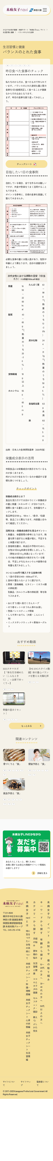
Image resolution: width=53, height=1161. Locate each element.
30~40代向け (24, 70)
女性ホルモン (34, 795)
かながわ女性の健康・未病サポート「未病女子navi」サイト (24, 29)
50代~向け (36, 70)
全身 (21, 694)
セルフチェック (28, 65)
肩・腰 (15, 734)
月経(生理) (8, 845)
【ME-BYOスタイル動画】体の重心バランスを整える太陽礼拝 (39, 677)
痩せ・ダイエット (36, 800)
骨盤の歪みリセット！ (12, 722)
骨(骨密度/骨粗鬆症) (12, 795)
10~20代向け (11, 70)
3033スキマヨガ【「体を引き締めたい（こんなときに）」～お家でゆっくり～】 (13, 681)
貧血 (5, 855)
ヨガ (5, 699)
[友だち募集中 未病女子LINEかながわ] (26, 1158)
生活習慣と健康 (8, 32)
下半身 (6, 734)
